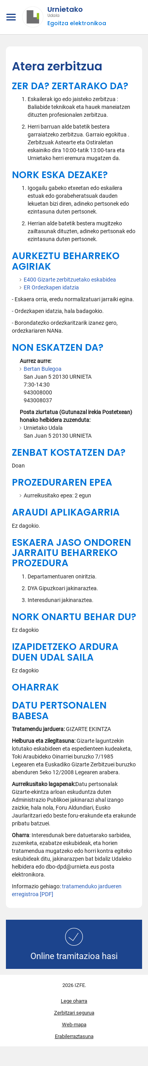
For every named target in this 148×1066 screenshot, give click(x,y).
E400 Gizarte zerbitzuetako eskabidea (70, 279)
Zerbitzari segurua (74, 1013)
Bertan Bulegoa (43, 369)
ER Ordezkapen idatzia (51, 287)
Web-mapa (74, 1024)
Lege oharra (74, 1001)
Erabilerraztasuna (74, 1036)
